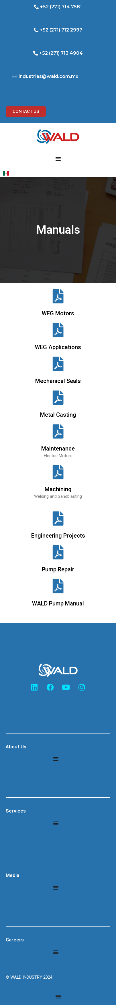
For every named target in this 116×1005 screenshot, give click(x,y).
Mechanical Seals (58, 380)
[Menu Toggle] (58, 159)
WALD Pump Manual (58, 603)
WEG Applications (58, 347)
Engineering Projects (58, 535)
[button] (58, 7)
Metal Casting (58, 414)
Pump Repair (58, 569)
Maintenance (58, 448)
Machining (58, 489)
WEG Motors (58, 313)
